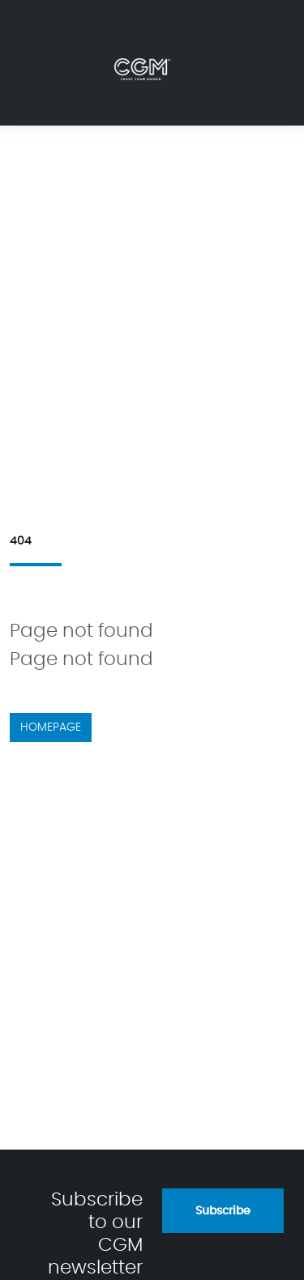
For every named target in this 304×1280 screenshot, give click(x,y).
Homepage (50, 727)
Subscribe (222, 1211)
